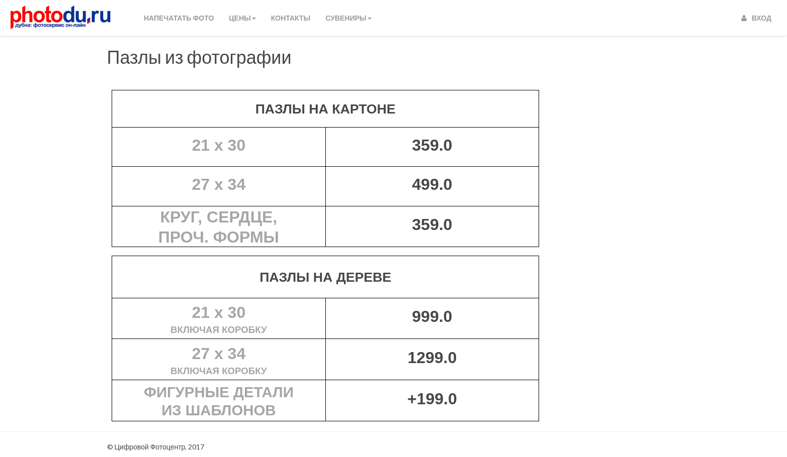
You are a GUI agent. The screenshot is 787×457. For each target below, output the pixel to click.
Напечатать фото (179, 18)
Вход (756, 18)
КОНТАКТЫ (290, 18)
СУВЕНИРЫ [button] (348, 18)
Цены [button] (242, 18)
